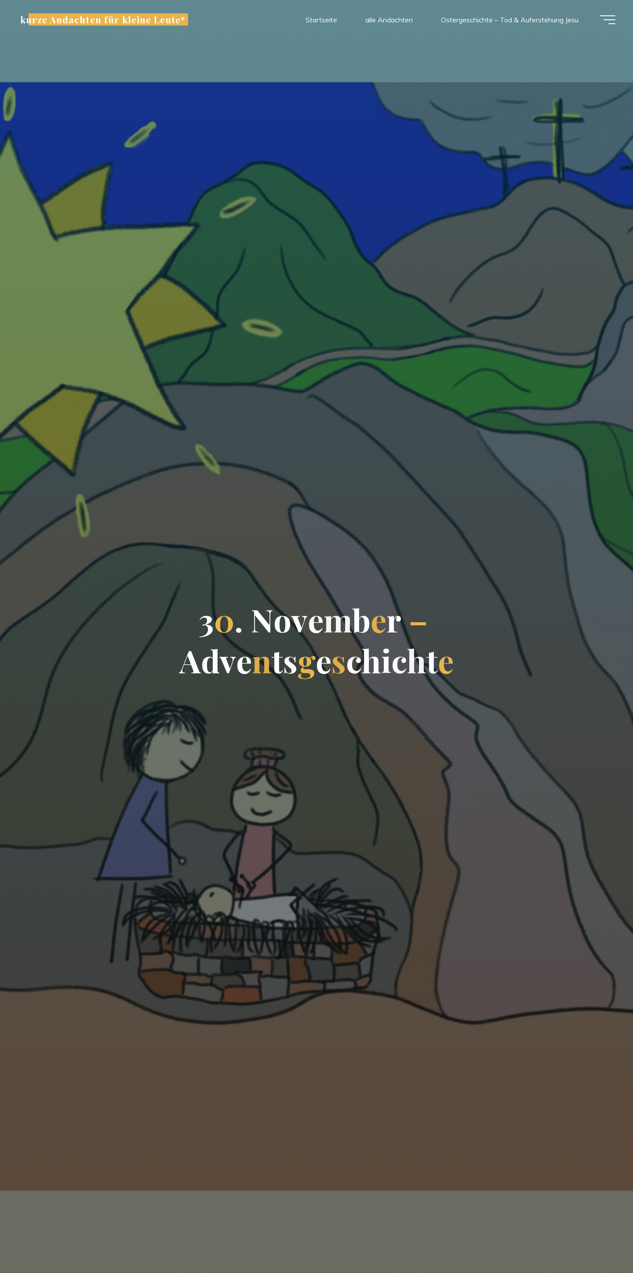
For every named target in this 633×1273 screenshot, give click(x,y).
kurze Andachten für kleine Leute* (103, 19)
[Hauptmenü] (607, 19)
